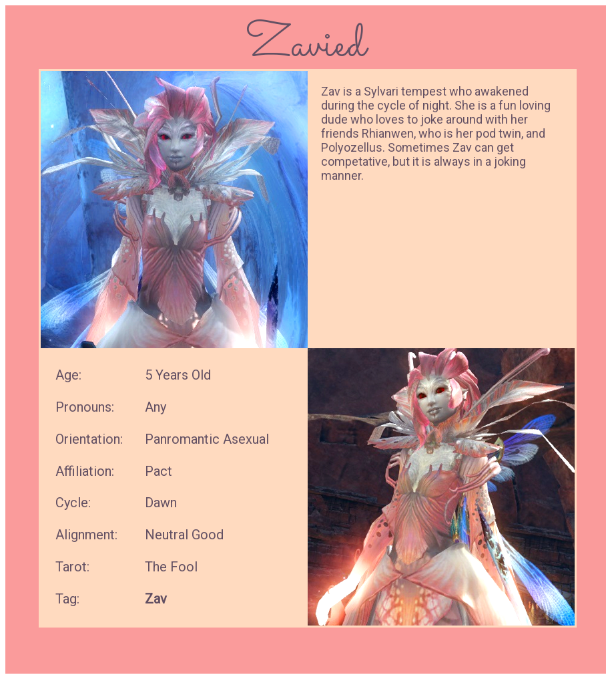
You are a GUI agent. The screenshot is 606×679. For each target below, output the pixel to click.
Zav (156, 599)
